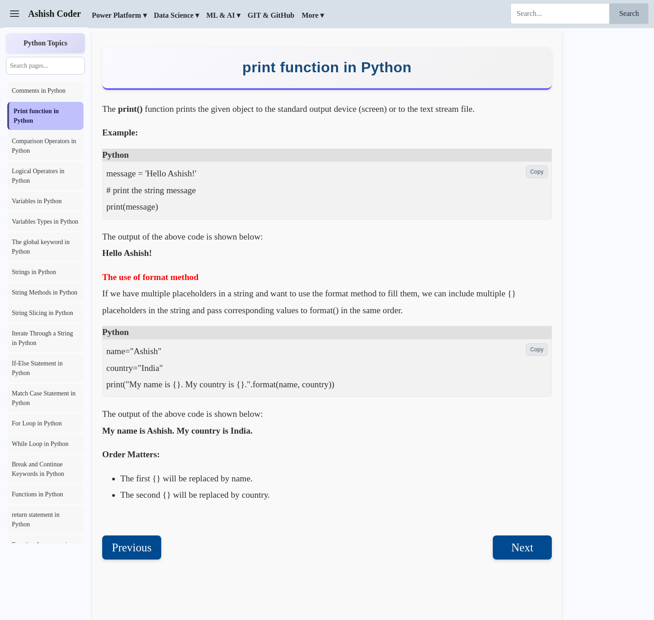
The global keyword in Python (40, 247)
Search (629, 13)
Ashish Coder (54, 14)
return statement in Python (35, 519)
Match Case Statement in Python (43, 398)
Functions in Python (37, 494)
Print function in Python (36, 116)
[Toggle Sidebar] (14, 14)
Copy (537, 171)
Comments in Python (38, 90)
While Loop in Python (40, 443)
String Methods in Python (44, 292)
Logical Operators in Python (38, 176)
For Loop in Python (37, 423)
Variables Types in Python (45, 221)
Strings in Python (34, 272)
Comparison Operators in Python (44, 146)
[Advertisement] (608, 166)
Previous (132, 547)
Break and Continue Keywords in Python (38, 469)
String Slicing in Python (42, 313)
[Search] (559, 13)
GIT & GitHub (271, 15)
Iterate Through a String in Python (42, 338)
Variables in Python (37, 201)
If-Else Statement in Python (37, 368)
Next (522, 547)
